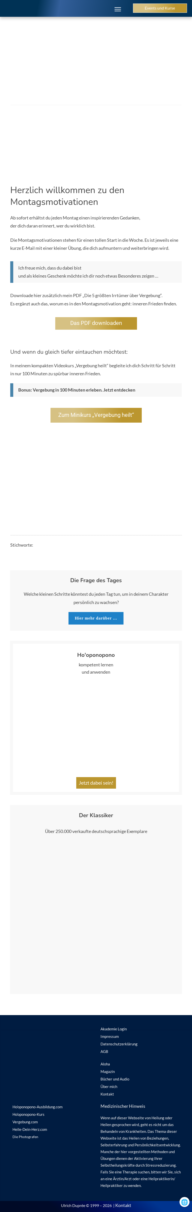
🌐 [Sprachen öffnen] (184, 1201)
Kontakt (123, 1205)
